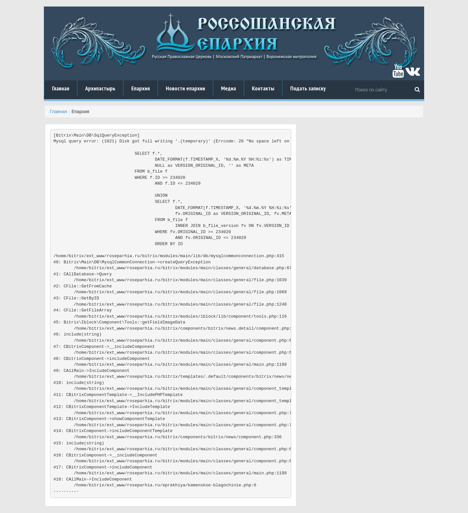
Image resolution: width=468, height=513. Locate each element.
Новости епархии (185, 88)
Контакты (263, 88)
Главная (60, 88)
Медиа (228, 88)
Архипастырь (100, 88)
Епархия (140, 88)
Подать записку (308, 88)
